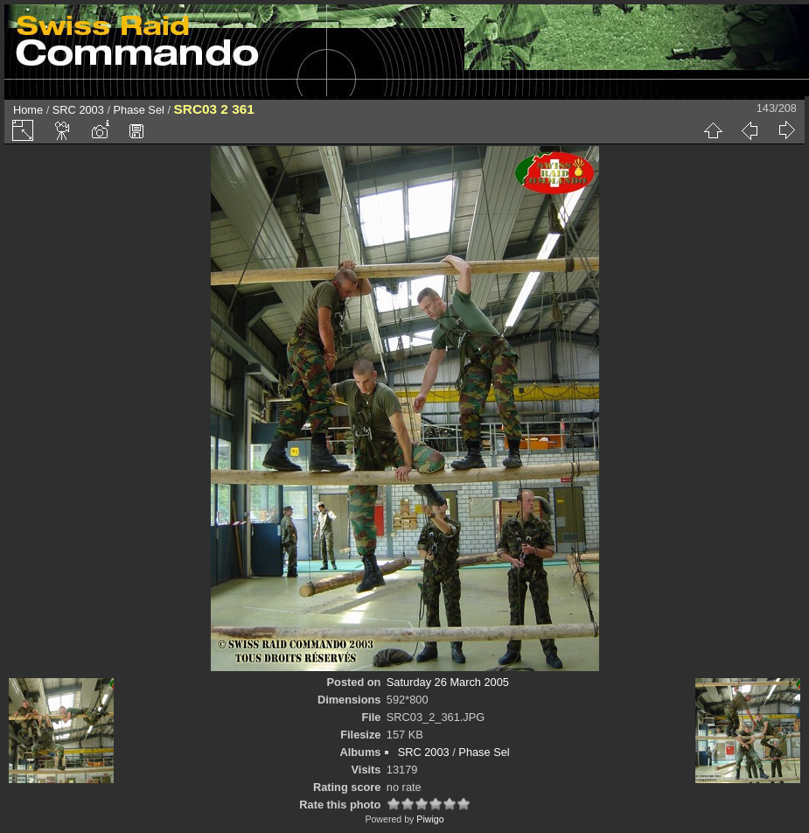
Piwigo (429, 819)
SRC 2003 (78, 109)
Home (28, 109)
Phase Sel (139, 109)
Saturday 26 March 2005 (448, 682)
